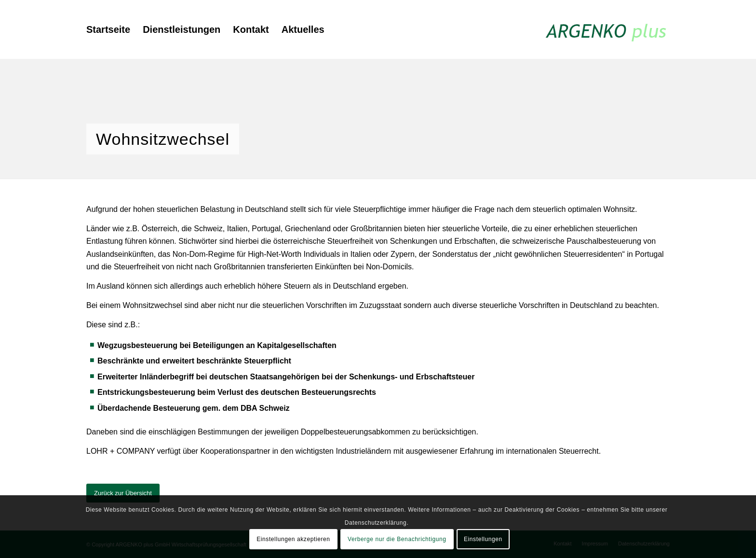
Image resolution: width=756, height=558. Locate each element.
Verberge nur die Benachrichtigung (397, 539)
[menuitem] (108, 29)
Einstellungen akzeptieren (293, 539)
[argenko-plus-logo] (606, 29)
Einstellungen (483, 539)
